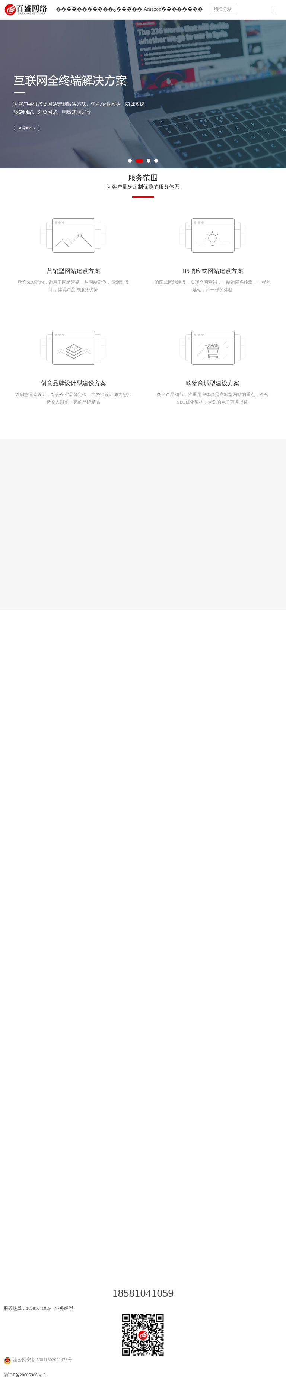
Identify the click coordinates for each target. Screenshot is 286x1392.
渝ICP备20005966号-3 (25, 1374)
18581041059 (143, 1293)
